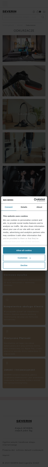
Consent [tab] (9, 207)
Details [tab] (24, 207)
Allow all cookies (24, 250)
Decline (24, 265)
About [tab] (39, 207)
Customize (24, 258)
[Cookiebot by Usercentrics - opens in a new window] (34, 200)
